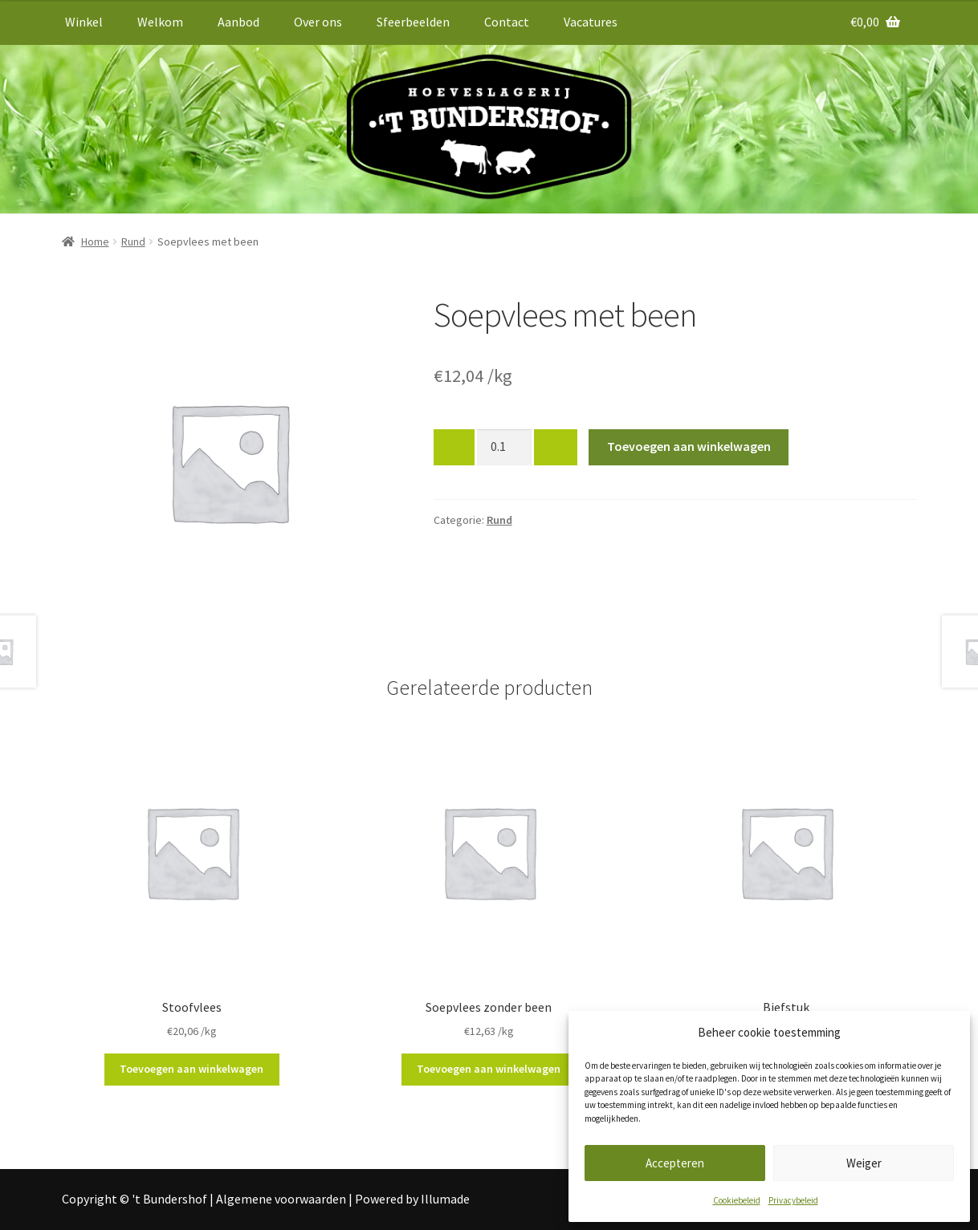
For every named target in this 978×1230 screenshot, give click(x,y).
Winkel (84, 22)
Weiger (864, 1163)
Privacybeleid (793, 1200)
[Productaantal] (504, 447)
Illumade (445, 1199)
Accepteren (675, 1163)
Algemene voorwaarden (281, 1199)
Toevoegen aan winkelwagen (689, 446)
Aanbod (238, 22)
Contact (506, 22)
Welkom (160, 22)
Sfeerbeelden (413, 22)
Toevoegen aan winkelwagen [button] (191, 1069)
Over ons (318, 22)
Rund (133, 241)
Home (95, 241)
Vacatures (590, 22)
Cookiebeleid (736, 1200)
